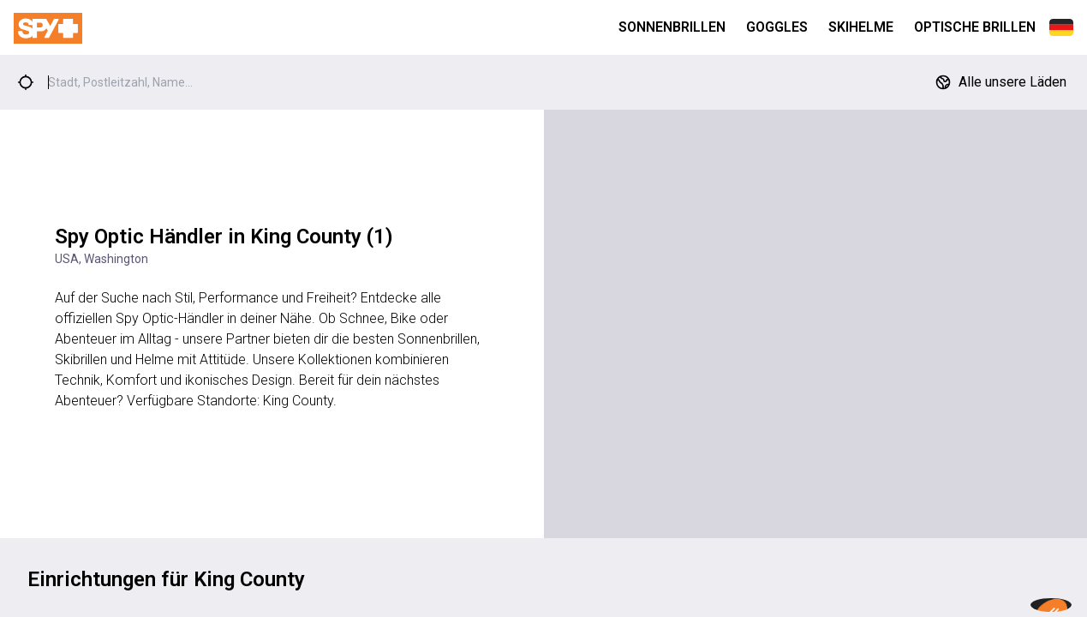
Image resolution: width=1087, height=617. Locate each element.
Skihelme (860, 27)
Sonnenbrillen (672, 27)
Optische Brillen (975, 27)
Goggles (777, 27)
